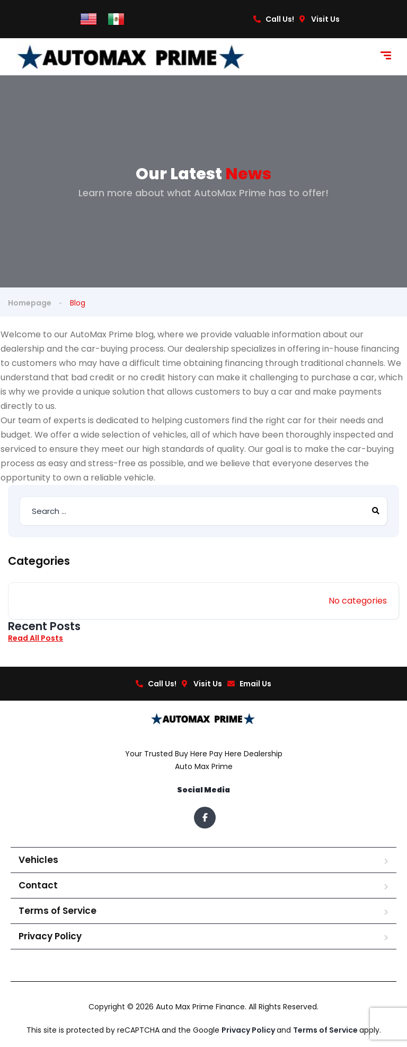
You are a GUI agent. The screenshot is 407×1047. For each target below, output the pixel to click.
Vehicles (38, 859)
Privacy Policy (50, 936)
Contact (38, 885)
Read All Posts (35, 638)
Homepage (29, 303)
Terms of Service (57, 910)
